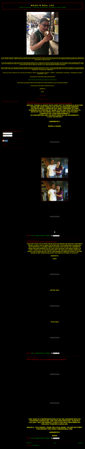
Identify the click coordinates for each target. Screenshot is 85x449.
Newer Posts (29, 442)
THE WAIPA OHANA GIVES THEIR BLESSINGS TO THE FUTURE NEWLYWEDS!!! (49, 103)
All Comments (6, 135)
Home (55, 442)
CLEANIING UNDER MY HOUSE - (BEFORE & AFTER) (42, 242)
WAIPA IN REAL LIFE (42, 5)
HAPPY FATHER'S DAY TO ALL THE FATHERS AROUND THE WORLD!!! (46, 359)
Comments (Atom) (35, 445)
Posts (4, 133)
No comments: (47, 235)
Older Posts (80, 442)
